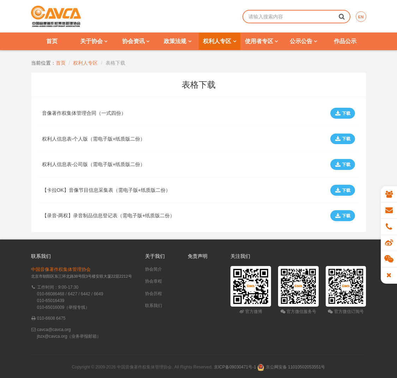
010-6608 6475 (51, 318)
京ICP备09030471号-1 (235, 367)
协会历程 (153, 293)
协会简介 (153, 269)
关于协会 (93, 41)
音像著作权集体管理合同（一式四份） (84, 113)
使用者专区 (261, 41)
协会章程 (153, 281)
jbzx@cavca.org (52, 336)
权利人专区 (219, 41)
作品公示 (345, 41)
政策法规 (177, 41)
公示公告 (303, 41)
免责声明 (197, 256)
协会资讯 (135, 41)
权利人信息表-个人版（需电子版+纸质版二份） (93, 139)
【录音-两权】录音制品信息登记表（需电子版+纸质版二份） (108, 215)
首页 (52, 41)
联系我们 (153, 305)
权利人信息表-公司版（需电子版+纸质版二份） (93, 164)
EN (360, 17)
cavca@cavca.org (54, 329)
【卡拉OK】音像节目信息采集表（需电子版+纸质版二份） (106, 190)
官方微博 (250, 311)
